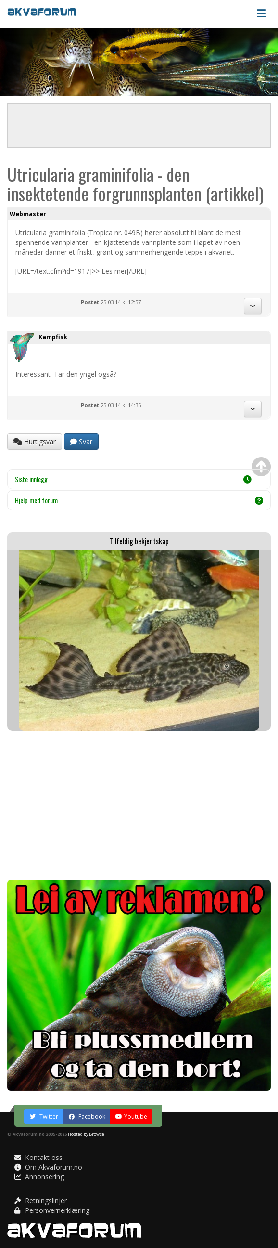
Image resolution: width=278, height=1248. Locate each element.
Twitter (43, 1116)
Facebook (86, 1116)
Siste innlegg (133, 479)
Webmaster (28, 214)
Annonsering (39, 1176)
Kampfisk (52, 337)
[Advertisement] (139, 805)
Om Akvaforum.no (48, 1167)
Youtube (131, 1116)
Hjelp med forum (139, 500)
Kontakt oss (38, 1157)
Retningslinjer (40, 1200)
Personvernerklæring (51, 1210)
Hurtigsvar (34, 441)
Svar (81, 441)
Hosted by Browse (86, 1134)
